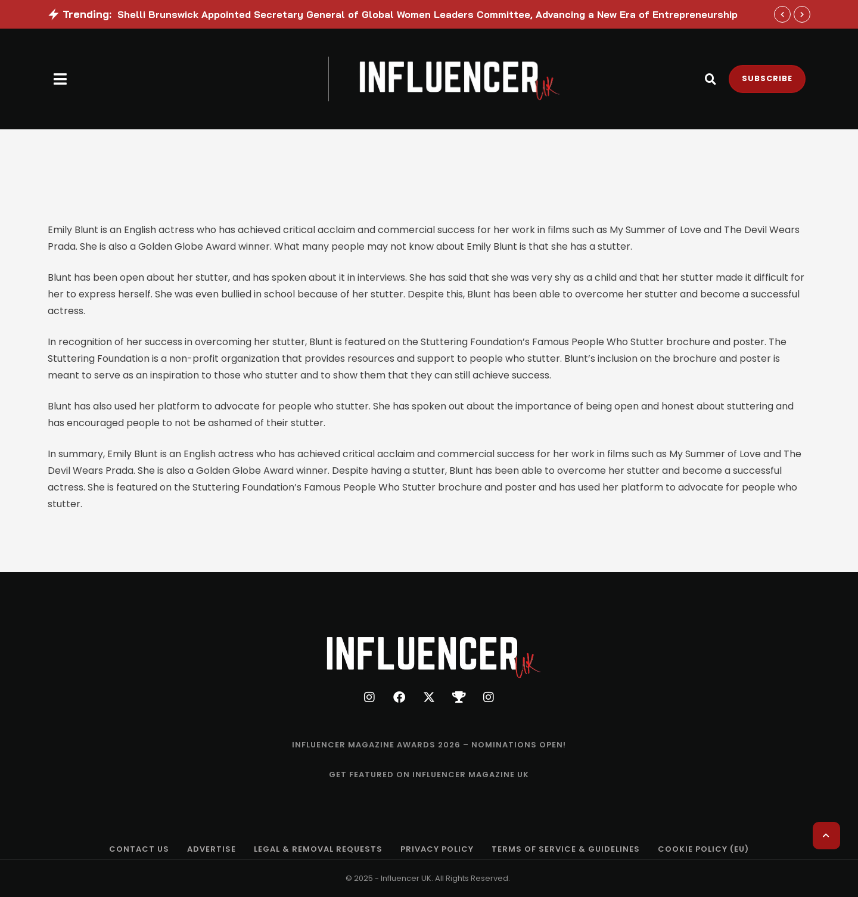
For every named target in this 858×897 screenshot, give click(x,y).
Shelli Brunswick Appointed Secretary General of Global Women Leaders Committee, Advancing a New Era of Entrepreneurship (427, 14)
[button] (60, 79)
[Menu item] (429, 745)
